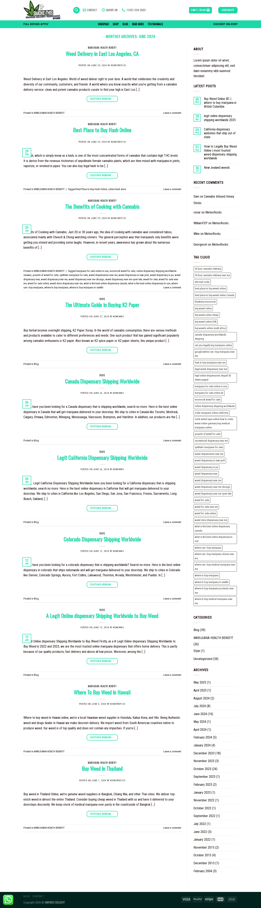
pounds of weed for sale (45, 275)
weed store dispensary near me (66, 283)
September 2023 (204, 777)
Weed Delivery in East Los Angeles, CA (102, 53)
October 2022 (202, 808)
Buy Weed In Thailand (102, 768)
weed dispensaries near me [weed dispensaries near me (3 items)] (209, 453)
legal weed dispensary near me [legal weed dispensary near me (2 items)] (211, 369)
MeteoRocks (213, 212)
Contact (38, 896)
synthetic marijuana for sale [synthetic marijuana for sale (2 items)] (209, 447)
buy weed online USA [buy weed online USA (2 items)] (205, 321)
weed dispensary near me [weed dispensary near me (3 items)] (208, 480)
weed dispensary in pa (162, 275)
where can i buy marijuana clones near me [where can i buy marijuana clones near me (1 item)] (214, 556)
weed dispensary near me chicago (86, 279)
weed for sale (150, 279)
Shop (116, 24)
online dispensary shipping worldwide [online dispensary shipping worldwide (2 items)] (215, 406)
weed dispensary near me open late (123, 279)
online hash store (117, 189)
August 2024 (202, 698)
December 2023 (204, 753)
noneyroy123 (118, 65)
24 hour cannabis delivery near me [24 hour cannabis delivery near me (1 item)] (212, 275)
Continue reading (102, 99)
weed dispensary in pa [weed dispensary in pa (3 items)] (206, 467)
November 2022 (204, 800)
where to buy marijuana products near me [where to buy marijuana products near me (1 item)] (214, 590)
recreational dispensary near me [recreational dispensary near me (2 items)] (211, 440)
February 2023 (203, 785)
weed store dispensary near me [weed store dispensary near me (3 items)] (211, 520)
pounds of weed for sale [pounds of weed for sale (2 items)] (207, 433)
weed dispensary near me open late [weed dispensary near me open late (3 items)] (213, 493)
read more (138, 24)
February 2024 (203, 737)
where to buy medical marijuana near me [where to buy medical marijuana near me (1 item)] (213, 601)
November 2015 (204, 847)
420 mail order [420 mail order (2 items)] (202, 281)
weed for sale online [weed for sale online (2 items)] (205, 513)
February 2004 (203, 871)
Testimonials (155, 24)
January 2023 (202, 792)
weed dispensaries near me (103, 275)
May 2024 (200, 722)
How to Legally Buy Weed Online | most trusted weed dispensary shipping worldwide (220, 152)
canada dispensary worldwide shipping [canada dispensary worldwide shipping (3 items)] (210, 336)
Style (197, 651)
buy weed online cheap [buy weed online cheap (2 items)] (207, 314)
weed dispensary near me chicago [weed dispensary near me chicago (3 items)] (212, 486)
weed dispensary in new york (134, 275)
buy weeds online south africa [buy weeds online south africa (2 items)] (210, 328)
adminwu (118, 316)
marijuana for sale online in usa (92, 270)
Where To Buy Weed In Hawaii (102, 692)
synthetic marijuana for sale (74, 275)
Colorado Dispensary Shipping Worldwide (102, 539)
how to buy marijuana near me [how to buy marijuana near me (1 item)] (210, 362)
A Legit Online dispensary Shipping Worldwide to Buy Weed (102, 615)
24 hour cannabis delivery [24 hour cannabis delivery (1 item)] (208, 268)
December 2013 (204, 863)
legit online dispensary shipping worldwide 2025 (220, 118)
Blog (125, 24)
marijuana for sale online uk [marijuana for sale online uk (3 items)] (209, 392)
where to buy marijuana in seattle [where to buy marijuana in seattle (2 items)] (211, 582)
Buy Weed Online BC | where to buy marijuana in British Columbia (220, 102)
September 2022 (204, 816)
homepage (103, 24)
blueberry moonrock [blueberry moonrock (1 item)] (205, 301)
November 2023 (204, 761)
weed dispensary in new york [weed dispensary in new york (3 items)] (210, 460)
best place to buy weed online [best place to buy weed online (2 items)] (210, 288)
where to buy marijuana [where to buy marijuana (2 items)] (207, 575)
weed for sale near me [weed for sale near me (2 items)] (206, 506)
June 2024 (200, 714)
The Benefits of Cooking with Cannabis (102, 206)
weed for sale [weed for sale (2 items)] (202, 500)
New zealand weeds (217, 168)
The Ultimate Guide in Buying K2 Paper (102, 305)
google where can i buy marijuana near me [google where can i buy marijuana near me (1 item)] (215, 353)
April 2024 (200, 730)
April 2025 (200, 690)
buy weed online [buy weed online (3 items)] (203, 308)
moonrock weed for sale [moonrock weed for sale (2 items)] (207, 399)
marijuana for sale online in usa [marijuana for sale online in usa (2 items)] (211, 386)
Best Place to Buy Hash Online (102, 130)
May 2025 (200, 682)
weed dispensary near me (54, 279)
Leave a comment (172, 112)
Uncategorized (203, 659)
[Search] (76, 10)
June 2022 (200, 832)
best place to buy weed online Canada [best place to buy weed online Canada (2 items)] (214, 295)
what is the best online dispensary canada (105, 283)
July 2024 (200, 706)
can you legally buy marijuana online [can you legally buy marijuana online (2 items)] (213, 345)
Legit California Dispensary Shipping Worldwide (102, 457)
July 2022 (200, 824)
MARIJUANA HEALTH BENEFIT (102, 47)
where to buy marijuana (56, 287)
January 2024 (202, 745)
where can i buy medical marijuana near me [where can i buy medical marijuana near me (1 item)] (215, 566)
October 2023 (202, 769)
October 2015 (202, 855)
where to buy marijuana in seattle (86, 287)
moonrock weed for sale (122, 270)
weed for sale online (38, 283)
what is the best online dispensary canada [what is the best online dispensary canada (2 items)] (212, 528)
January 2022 (202, 839)
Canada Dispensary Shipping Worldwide (102, 381)
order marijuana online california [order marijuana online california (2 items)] (211, 412)
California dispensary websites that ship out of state (220, 133)
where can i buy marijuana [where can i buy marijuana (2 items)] (208, 547)
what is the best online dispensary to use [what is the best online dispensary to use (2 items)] (213, 539)
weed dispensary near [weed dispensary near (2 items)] (206, 473)
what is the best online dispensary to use (149, 283)
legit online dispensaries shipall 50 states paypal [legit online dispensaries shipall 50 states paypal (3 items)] (213, 377)
